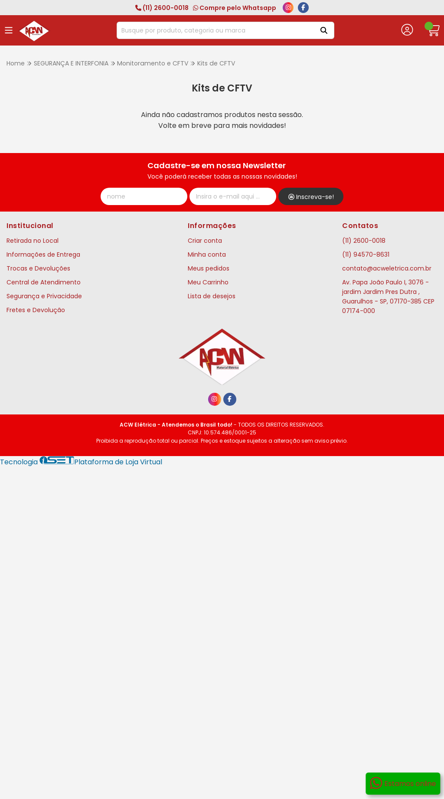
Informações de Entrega (43, 254)
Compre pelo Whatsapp (234, 7)
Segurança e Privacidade (44, 296)
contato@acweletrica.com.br (386, 268)
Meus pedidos (208, 268)
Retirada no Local (33, 240)
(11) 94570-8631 (365, 254)
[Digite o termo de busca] (214, 30)
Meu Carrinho (208, 282)
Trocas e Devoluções (38, 268)
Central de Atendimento (44, 282)
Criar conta (205, 240)
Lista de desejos (211, 296)
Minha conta (207, 254)
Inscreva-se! (311, 196)
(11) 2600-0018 (162, 7)
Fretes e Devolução (36, 310)
